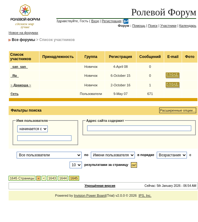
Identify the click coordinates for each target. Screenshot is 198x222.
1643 (52, 178)
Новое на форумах (23, 33)
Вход (95, 21)
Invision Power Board (90, 195)
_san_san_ (19, 66)
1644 (63, 178)
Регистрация (111, 21)
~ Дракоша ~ (20, 85)
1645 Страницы (22, 178)
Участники (168, 25)
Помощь (138, 25)
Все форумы (23, 40)
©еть (14, 94)
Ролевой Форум (163, 12)
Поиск (152, 25)
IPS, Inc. (145, 195)
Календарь (187, 25)
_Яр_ (14, 75)
